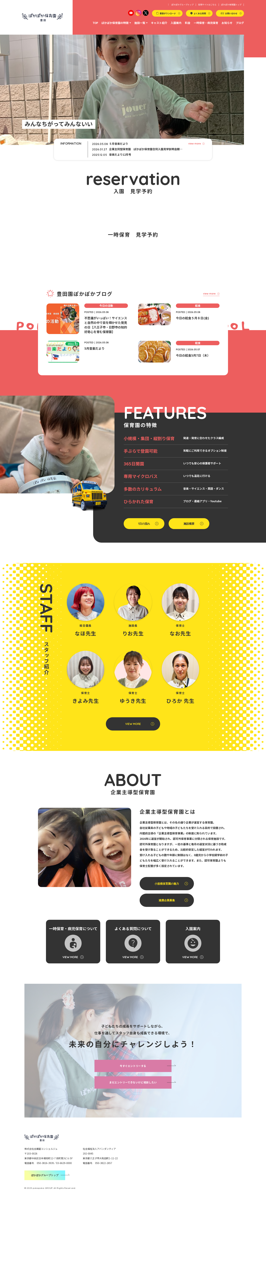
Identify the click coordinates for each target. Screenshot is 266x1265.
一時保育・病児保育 (206, 23)
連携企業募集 (167, 963)
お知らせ (227, 23)
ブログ (240, 23)
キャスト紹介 (159, 23)
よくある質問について (133, 1005)
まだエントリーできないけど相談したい (133, 1145)
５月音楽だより (118, 144)
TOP (95, 23)
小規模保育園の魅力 (167, 946)
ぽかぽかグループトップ (182, 4)
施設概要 (189, 586)
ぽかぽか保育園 (42, 17)
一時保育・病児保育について (73, 1005)
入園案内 (176, 23)
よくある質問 (200, 13)
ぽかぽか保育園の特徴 (115, 23)
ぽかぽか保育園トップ (231, 4)
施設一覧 (139, 23)
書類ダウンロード (168, 13)
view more (194, 143)
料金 (187, 23)
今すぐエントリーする (133, 1129)
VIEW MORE (133, 787)
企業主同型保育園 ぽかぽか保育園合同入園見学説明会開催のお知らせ (146, 149)
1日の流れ (144, 586)
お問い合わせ (231, 13)
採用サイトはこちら (207, 4)
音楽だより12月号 (120, 154)
